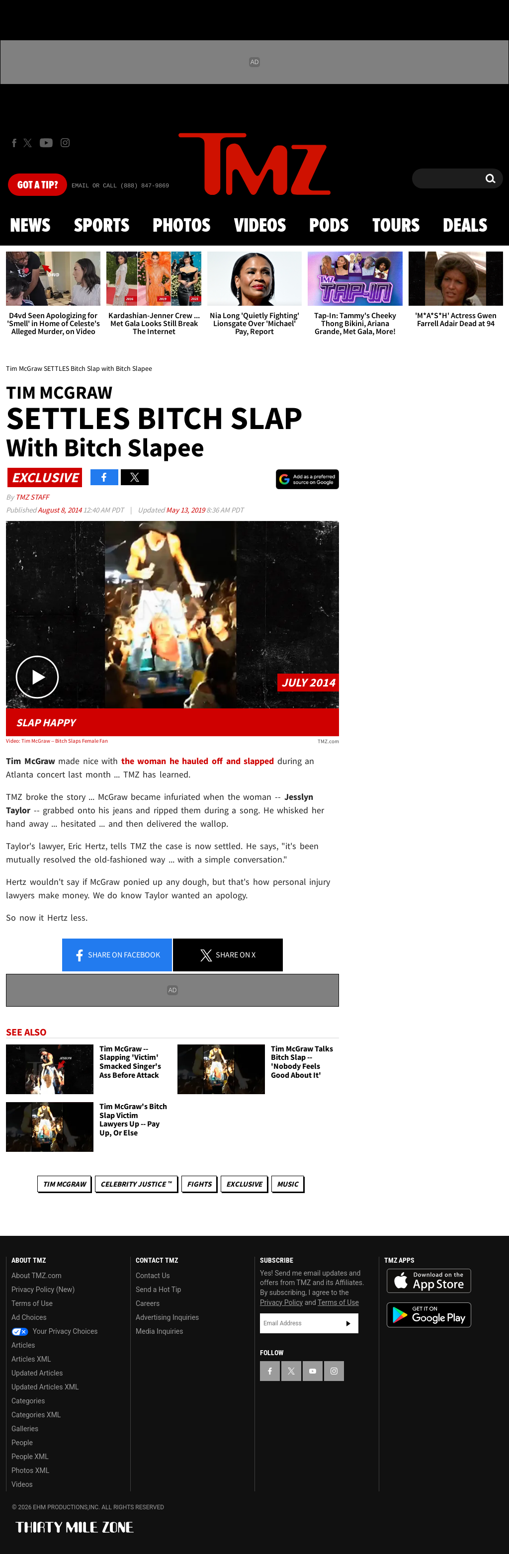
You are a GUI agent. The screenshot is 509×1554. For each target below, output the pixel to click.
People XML (30, 1457)
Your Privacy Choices (54, 1331)
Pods (328, 226)
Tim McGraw (64, 1184)
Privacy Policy (281, 1302)
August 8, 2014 (60, 510)
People (22, 1443)
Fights (199, 1184)
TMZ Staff (32, 497)
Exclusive (244, 1184)
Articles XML (31, 1359)
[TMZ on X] (29, 143)
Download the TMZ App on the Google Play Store (429, 1315)
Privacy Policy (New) (43, 1290)
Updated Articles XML (45, 1387)
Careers (148, 1303)
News (30, 226)
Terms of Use (32, 1303)
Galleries (24, 1429)
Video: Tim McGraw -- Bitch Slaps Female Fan (57, 740)
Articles (23, 1345)
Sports (101, 226)
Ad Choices (29, 1317)
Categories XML (36, 1415)
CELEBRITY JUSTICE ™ (135, 1184)
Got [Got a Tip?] (37, 185)
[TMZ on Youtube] (46, 142)
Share (117, 955)
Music (287, 1184)
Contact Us (153, 1276)
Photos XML (30, 1470)
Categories (28, 1401)
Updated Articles (37, 1373)
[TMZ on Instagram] (65, 142)
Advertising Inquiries (167, 1317)
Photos (181, 226)
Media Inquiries (159, 1331)
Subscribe (348, 1323)
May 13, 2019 (186, 510)
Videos (260, 226)
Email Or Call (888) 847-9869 (120, 185)
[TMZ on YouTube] (313, 1371)
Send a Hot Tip (158, 1290)
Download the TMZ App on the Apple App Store (429, 1281)
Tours (396, 226)
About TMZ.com (36, 1276)
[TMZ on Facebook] (14, 143)
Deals (465, 226)
